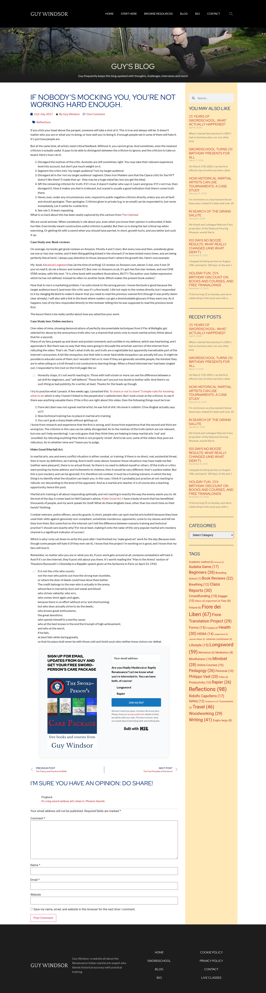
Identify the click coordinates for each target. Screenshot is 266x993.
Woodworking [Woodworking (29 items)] (205, 713)
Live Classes (211, 978)
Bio (197, 14)
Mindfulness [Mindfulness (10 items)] (200, 659)
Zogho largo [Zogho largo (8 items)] (222, 720)
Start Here (129, 14)
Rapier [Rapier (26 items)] (221, 682)
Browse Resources (158, 14)
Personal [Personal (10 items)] (224, 671)
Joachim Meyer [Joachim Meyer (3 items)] (197, 639)
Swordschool (159, 961)
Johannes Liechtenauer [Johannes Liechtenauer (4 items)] (219, 639)
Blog (184, 14)
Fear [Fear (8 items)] (226, 600)
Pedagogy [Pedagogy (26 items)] (202, 670)
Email (35, 879)
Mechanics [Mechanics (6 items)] (206, 652)
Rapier (121, 693)
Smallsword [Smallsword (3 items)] (211, 701)
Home (109, 14)
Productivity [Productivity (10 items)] (200, 682)
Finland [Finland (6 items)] (195, 607)
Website (35, 894)
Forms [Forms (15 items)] (197, 628)
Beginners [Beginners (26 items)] (202, 572)
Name (35, 865)
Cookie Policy (211, 952)
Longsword (124, 687)
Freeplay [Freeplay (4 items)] (212, 628)
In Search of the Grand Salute (210, 213)
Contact (213, 14)
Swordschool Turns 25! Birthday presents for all (211, 153)
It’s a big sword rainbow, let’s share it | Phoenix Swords (73, 801)
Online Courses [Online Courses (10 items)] (210, 665)
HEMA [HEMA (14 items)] (205, 634)
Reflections (43, 122)
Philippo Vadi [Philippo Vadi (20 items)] (203, 676)
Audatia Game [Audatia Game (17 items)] (204, 567)
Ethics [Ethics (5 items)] (200, 601)
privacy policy (134, 714)
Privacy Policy (211, 961)
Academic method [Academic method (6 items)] (201, 561)
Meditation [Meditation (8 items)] (224, 652)
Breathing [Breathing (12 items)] (199, 584)
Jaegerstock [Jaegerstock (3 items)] (221, 634)
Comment (37, 818)
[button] (231, 13)
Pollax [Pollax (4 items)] (223, 677)
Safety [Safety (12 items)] (196, 701)
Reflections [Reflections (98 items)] (208, 689)
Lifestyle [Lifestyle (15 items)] (199, 645)
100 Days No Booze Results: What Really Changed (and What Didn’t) (208, 246)
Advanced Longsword (55, 264)
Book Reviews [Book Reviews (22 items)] (217, 578)
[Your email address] (136, 658)
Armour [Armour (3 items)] (219, 562)
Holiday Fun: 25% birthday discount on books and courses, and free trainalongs (211, 279)
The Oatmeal (130, 214)
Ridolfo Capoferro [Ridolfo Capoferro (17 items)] (206, 696)
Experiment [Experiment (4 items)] (213, 601)
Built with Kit (136, 728)
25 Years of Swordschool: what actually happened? (207, 120)
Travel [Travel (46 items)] (203, 707)
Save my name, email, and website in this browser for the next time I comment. (85, 909)
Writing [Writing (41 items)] (200, 719)
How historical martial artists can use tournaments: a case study (210, 184)
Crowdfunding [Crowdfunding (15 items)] (203, 596)
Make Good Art (111, 498)
